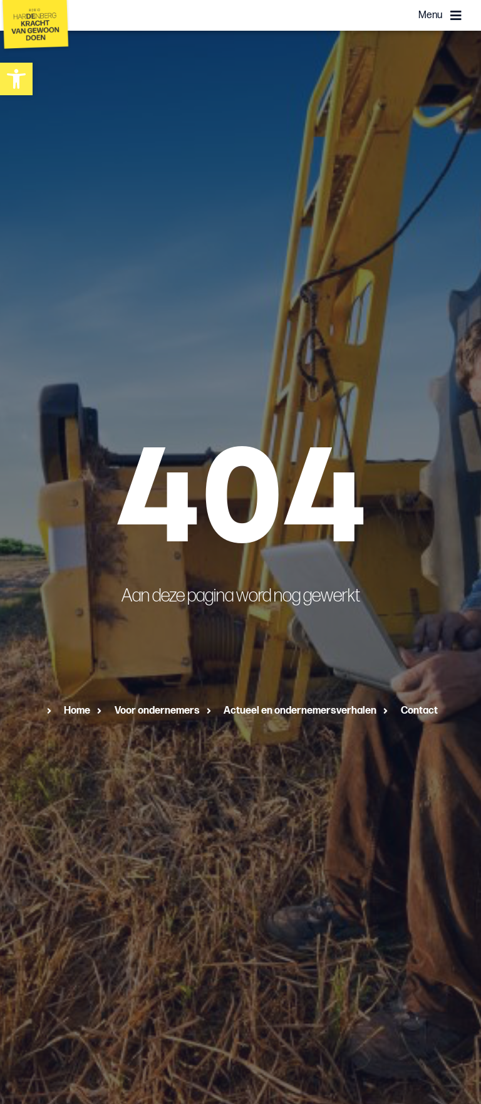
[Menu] (456, 15)
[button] (16, 79)
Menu (430, 15)
